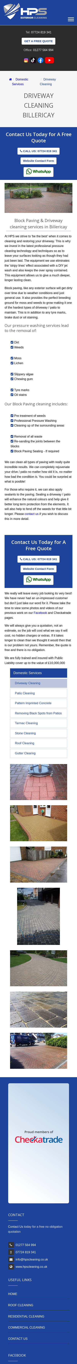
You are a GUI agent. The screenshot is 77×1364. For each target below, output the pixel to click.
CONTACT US (18, 1338)
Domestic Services (27, 673)
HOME (12, 1294)
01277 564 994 (43, 50)
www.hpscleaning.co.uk (31, 1266)
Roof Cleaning (24, 743)
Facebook (40, 612)
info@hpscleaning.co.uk (32, 1259)
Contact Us (19, 134)
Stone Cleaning (25, 733)
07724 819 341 (41, 32)
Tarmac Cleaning (26, 723)
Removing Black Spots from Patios (38, 713)
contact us (32, 514)
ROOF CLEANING (20, 1305)
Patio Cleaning (25, 693)
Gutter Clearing (25, 753)
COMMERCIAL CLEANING (26, 1327)
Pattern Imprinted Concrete (33, 703)
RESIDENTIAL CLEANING (26, 1316)
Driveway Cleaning (27, 683)
